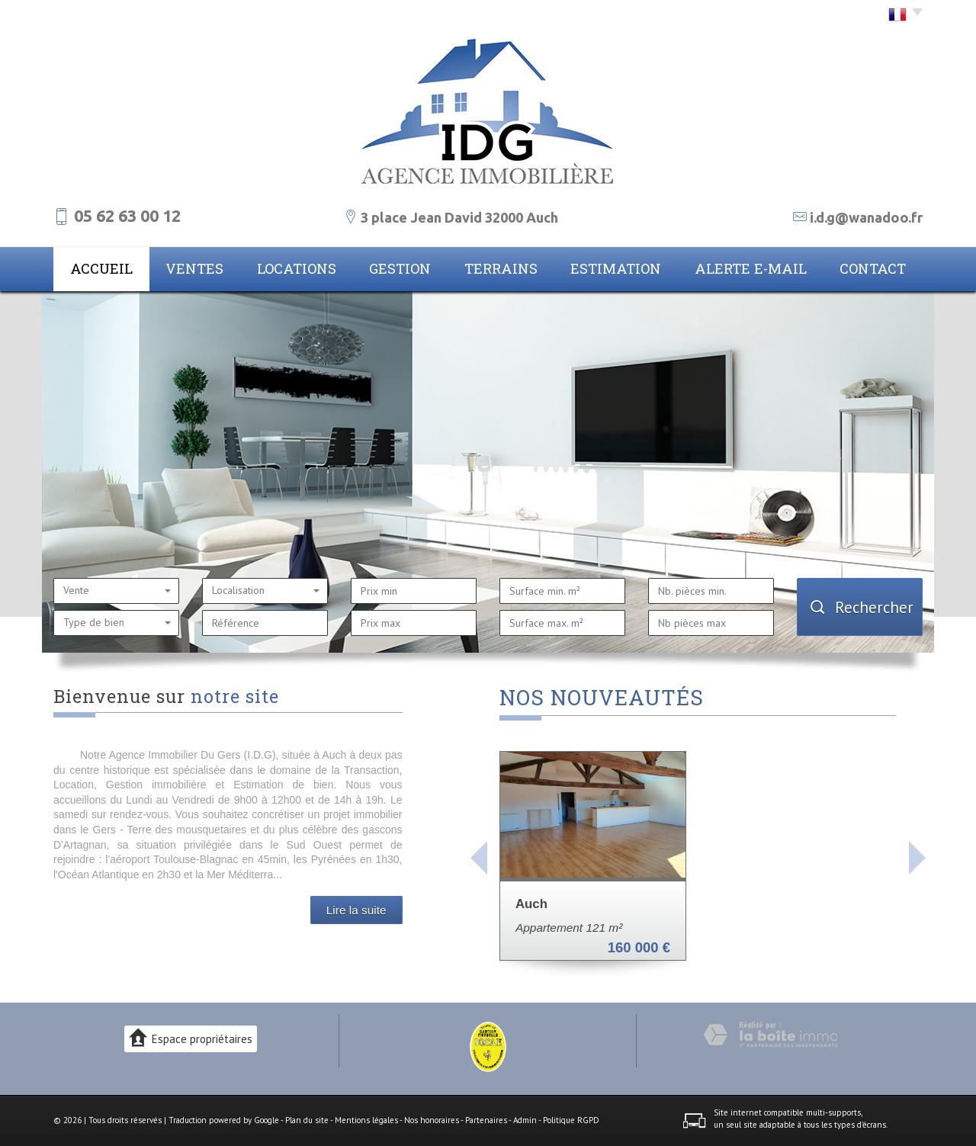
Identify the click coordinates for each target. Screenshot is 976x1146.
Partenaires (486, 1120)
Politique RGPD (571, 1120)
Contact (873, 268)
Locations (296, 268)
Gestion (400, 268)
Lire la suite (356, 910)
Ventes (194, 268)
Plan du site (307, 1120)
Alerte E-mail (751, 268)
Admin (525, 1120)
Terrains (501, 268)
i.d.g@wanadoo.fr (866, 217)
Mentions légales (366, 1120)
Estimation (615, 268)
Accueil (101, 268)
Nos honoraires (431, 1120)
